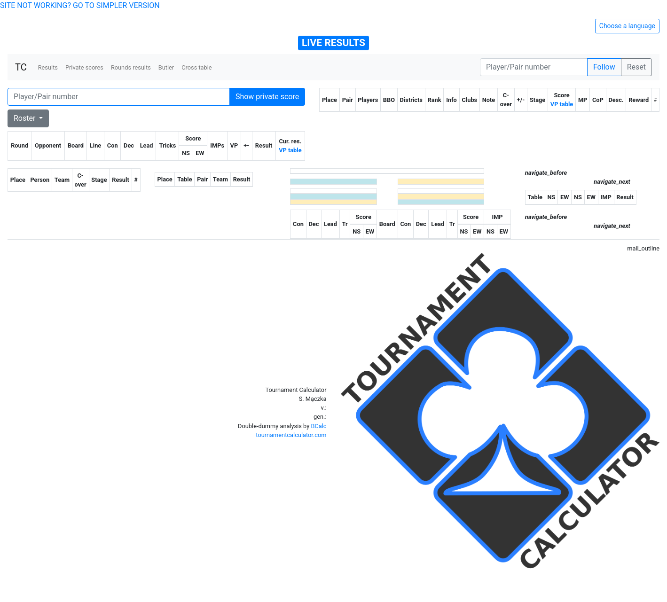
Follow (604, 67)
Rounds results (131, 67)
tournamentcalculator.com (291, 434)
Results (48, 67)
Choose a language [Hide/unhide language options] (627, 26)
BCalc (318, 426)
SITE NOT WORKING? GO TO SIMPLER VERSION (80, 5)
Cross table (196, 67)
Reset (636, 67)
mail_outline (643, 248)
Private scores (84, 67)
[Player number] (534, 67)
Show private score (267, 96)
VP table (290, 150)
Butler (166, 67)
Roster (25, 118)
